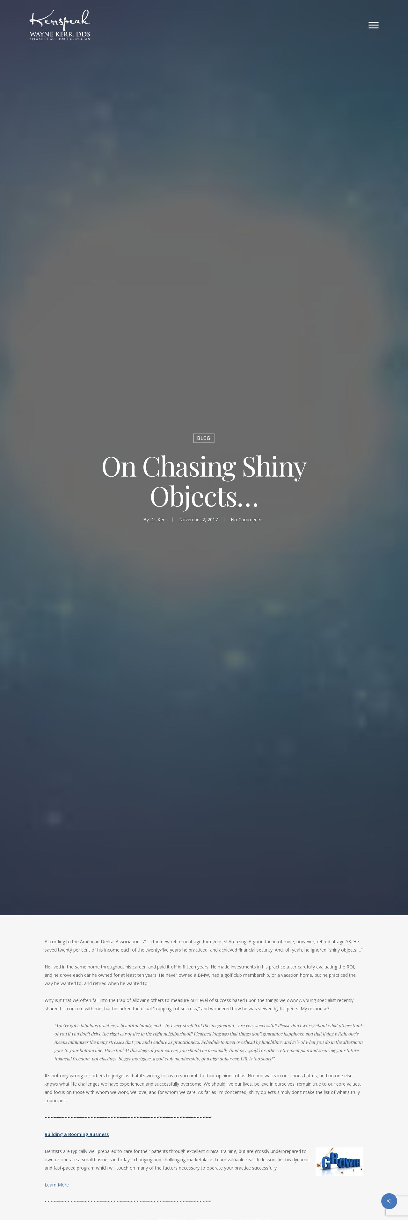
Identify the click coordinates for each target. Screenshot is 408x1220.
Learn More (57, 1185)
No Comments (246, 519)
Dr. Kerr (158, 519)
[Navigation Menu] (373, 25)
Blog (204, 438)
